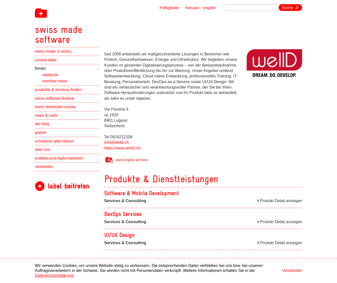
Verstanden (292, 270)
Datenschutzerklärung (54, 275)
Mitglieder (170, 8)
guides (41, 132)
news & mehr (46, 115)
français (192, 8)
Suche (287, 7)
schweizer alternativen (54, 141)
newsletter (44, 167)
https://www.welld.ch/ (122, 148)
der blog (42, 124)
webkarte (50, 75)
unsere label (45, 60)
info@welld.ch (116, 142)
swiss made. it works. (53, 51)
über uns (42, 149)
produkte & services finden (58, 90)
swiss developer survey (55, 107)
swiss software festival (54, 98)
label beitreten (68, 186)
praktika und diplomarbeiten (59, 158)
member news (54, 81)
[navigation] (84, 22)
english (209, 8)
